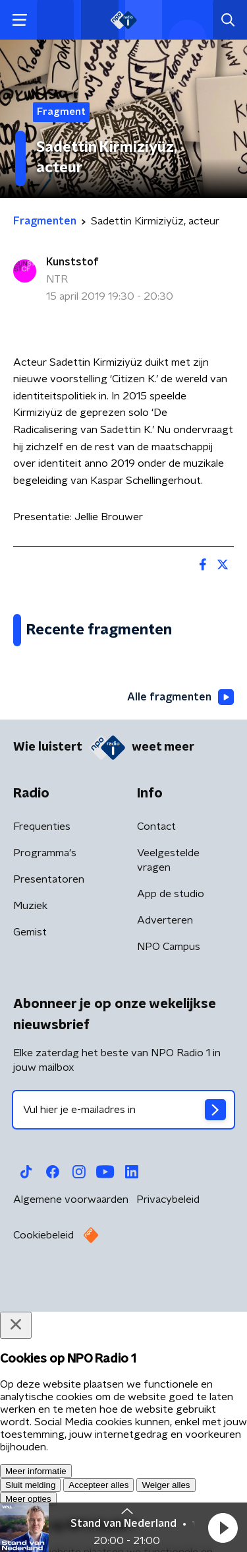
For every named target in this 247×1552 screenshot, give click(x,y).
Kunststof (72, 262)
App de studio (170, 1142)
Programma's (44, 1102)
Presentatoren (48, 1128)
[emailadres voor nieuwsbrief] (123, 1358)
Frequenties (41, 1075)
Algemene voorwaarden (70, 1448)
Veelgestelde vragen (168, 1109)
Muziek (30, 1154)
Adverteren (165, 1169)
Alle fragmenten (180, 946)
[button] (223, 1527)
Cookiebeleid (43, 1484)
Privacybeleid (168, 1448)
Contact (156, 1075)
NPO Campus (168, 1195)
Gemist (30, 1181)
